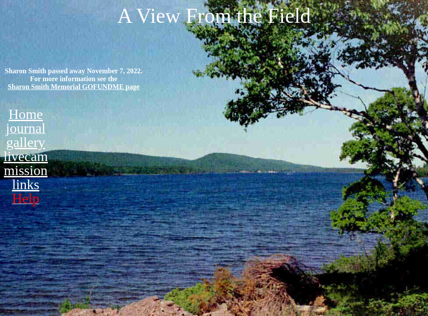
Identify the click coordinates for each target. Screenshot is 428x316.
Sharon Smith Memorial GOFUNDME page (74, 86)
